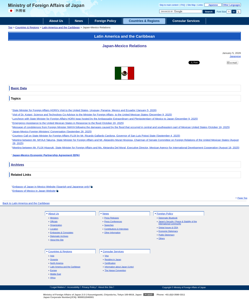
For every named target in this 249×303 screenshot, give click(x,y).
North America (56, 263)
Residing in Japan (113, 260)
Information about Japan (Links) (119, 267)
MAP (149, 294)
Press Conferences (113, 222)
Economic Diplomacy (168, 231)
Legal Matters (58, 287)
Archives (17, 164)
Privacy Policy (89, 287)
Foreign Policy (165, 213)
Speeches (108, 225)
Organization (56, 225)
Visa (107, 256)
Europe (53, 270)
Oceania (54, 260)
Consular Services (113, 251)
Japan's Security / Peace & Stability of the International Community (178, 223)
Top (10, 27)
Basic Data (19, 88)
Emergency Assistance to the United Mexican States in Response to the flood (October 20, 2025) (68, 123)
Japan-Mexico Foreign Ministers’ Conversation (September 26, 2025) (52, 131)
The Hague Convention (115, 270)
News (105, 213)
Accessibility (73, 287)
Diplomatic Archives (59, 236)
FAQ (183, 5)
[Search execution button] (209, 11)
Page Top (242, 198)
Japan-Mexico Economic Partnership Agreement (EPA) (46, 155)
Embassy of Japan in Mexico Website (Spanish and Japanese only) (51, 186)
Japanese (213, 5)
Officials (53, 222)
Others (162, 238)
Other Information (112, 233)
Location (54, 229)
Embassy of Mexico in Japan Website (34, 190)
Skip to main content (169, 5)
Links (200, 5)
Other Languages (231, 5)
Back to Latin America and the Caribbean (26, 203)
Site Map (191, 5)
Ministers (54, 218)
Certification (110, 263)
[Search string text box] (180, 11)
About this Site (56, 240)
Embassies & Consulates (61, 233)
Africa (53, 278)
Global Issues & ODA (168, 228)
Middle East (55, 274)
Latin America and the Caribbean (61, 27)
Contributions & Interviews (116, 229)
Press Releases (111, 218)
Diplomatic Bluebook (168, 218)
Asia (52, 256)
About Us (53, 213)
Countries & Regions (27, 27)
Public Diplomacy (166, 235)
